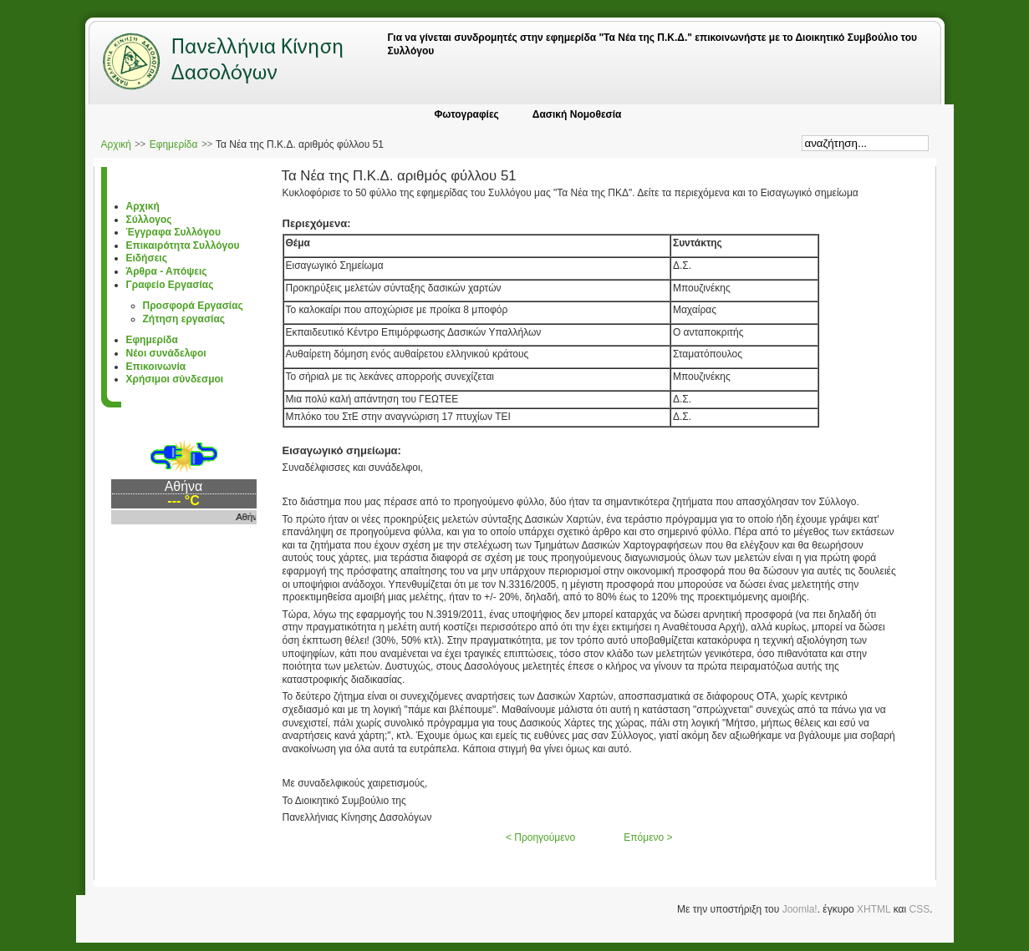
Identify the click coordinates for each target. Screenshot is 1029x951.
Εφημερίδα (174, 144)
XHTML (873, 909)
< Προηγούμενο (540, 837)
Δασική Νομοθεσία (577, 114)
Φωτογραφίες (466, 114)
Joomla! (800, 909)
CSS (919, 909)
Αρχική (116, 144)
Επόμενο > (648, 837)
